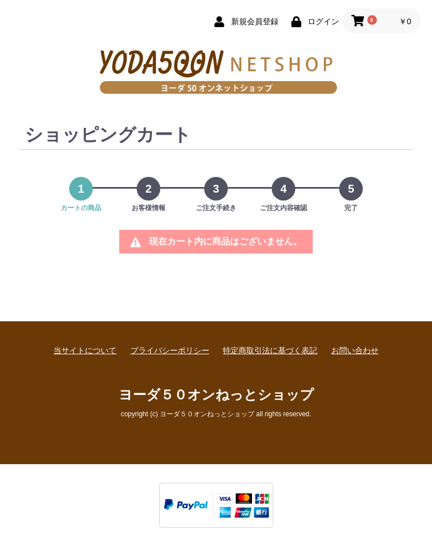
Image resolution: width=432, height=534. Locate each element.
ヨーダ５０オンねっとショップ (216, 394)
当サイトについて (84, 350)
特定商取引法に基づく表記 (270, 350)
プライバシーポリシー (169, 350)
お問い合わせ (355, 350)
